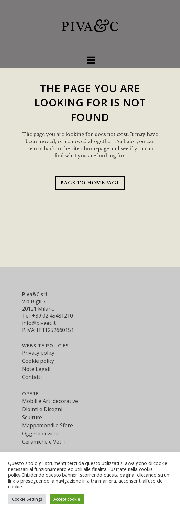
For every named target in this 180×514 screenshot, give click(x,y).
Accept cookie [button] (66, 499)
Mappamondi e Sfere (47, 425)
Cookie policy (38, 360)
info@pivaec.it (39, 322)
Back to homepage (90, 183)
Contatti (32, 377)
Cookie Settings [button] (27, 499)
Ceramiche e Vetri (43, 441)
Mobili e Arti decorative (50, 401)
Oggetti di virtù (40, 433)
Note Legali (36, 369)
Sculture (32, 417)
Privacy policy (38, 352)
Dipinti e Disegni (42, 409)
